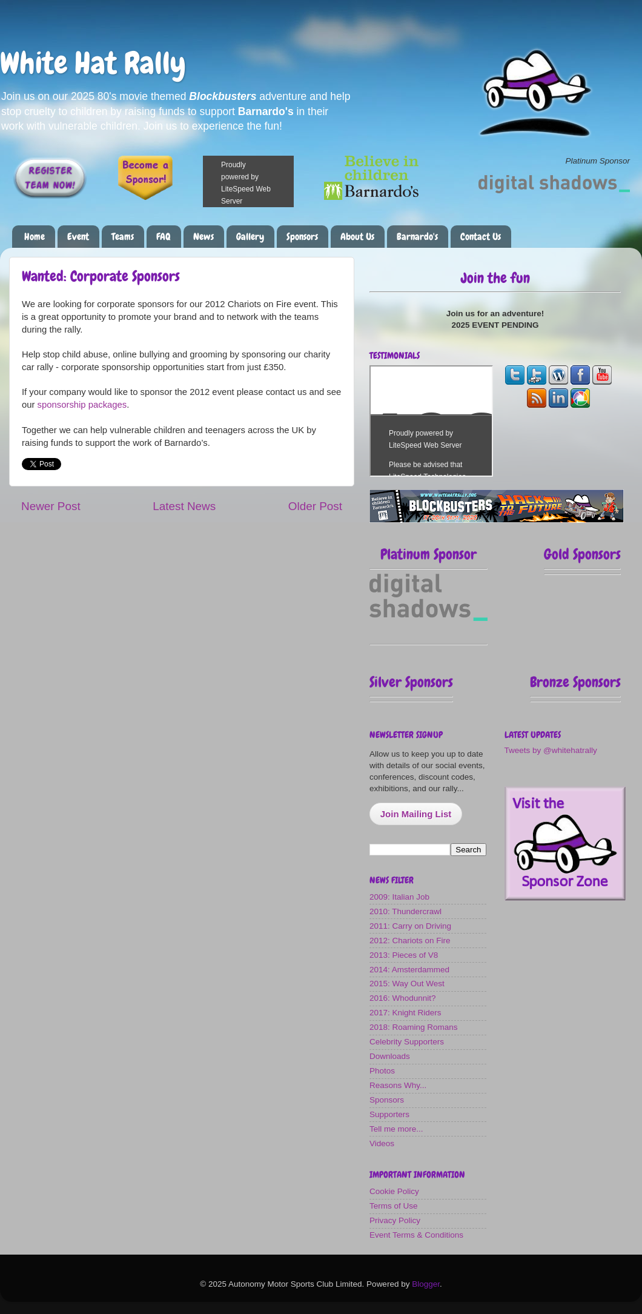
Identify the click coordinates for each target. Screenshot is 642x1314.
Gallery (250, 236)
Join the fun (495, 277)
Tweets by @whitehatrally (551, 750)
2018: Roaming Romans (413, 1027)
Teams (122, 236)
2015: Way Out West (407, 983)
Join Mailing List (416, 814)
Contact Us (480, 236)
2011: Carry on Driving (410, 926)
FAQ (163, 236)
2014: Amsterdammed (409, 969)
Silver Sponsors (411, 681)
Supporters (389, 1114)
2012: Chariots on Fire (410, 940)
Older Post (315, 506)
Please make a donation (263, 181)
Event (78, 236)
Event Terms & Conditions (416, 1234)
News (203, 236)
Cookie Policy (394, 1191)
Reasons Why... (397, 1085)
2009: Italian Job (399, 896)
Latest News (184, 506)
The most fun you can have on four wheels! (431, 421)
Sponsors (302, 236)
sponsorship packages (82, 405)
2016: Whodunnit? (402, 998)
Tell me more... (396, 1128)
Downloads (389, 1056)
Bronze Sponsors (575, 681)
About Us (357, 236)
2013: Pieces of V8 (403, 955)
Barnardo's (417, 236)
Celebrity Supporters (406, 1041)
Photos (382, 1070)
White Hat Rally (93, 63)
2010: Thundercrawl (405, 911)
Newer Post (51, 506)
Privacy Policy (394, 1220)
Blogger (426, 1284)
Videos (381, 1143)
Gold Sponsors (582, 554)
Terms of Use (393, 1205)
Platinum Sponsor (428, 554)
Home (34, 236)
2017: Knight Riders (405, 1012)
